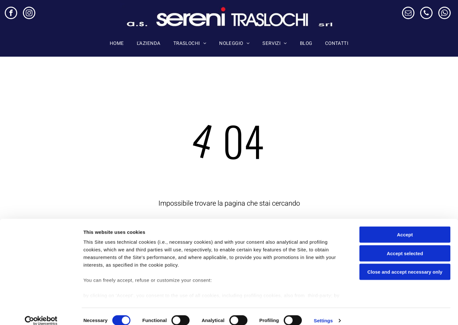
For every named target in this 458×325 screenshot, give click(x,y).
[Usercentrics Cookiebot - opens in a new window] (41, 312)
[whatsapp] (444, 14)
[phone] (426, 14)
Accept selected (405, 245)
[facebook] (11, 14)
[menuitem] (116, 43)
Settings (323, 312)
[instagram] (29, 14)
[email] (408, 14)
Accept (405, 227)
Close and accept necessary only (404, 264)
